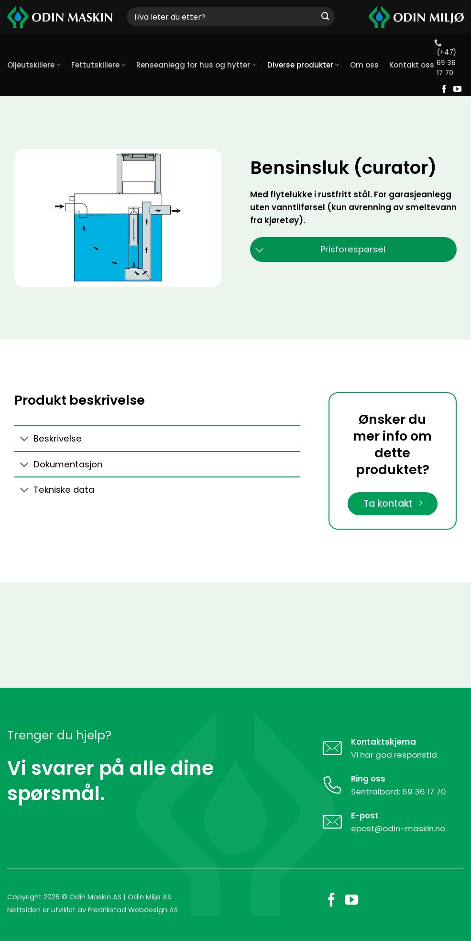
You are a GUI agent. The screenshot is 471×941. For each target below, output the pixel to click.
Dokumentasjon (58, 465)
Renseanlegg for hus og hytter (196, 65)
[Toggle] (260, 250)
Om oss (364, 65)
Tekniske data (54, 491)
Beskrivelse (48, 439)
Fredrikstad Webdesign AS (133, 910)
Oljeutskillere (34, 65)
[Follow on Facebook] (444, 89)
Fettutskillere (98, 65)
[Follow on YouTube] (457, 89)
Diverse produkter (303, 65)
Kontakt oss (411, 65)
